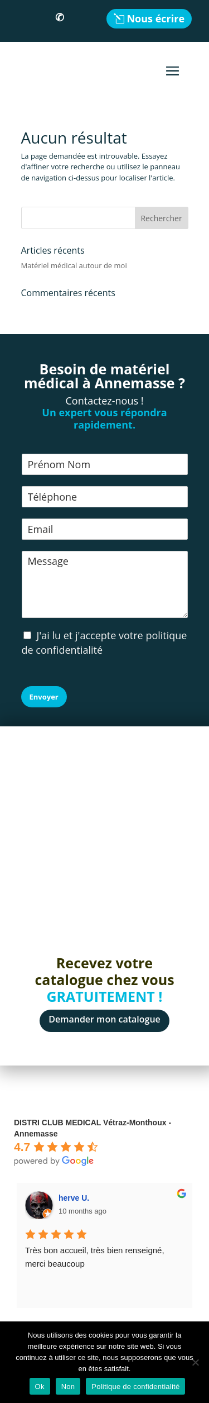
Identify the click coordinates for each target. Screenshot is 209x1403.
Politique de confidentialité (135, 1386)
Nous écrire (155, 18)
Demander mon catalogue (104, 1019)
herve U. (74, 1197)
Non (68, 1386)
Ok (40, 1386)
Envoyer (44, 697)
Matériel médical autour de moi (74, 265)
